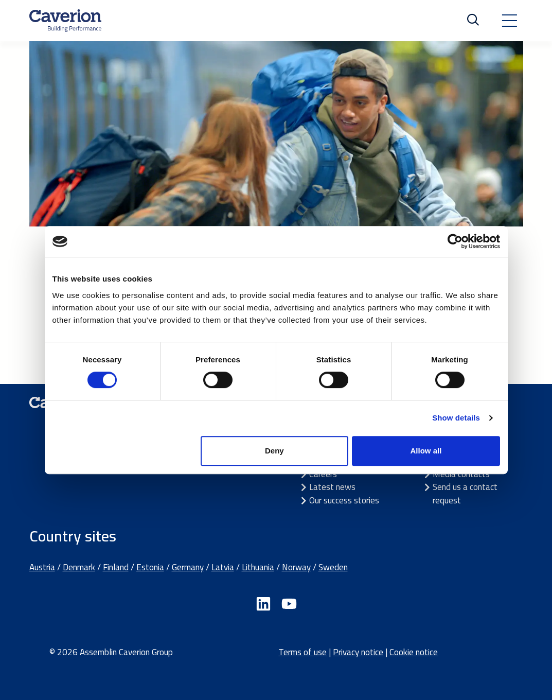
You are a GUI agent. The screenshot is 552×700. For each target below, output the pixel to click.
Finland (116, 567)
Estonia (150, 567)
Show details (456, 417)
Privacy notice (358, 652)
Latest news (332, 487)
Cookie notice (413, 652)
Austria (42, 567)
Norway (296, 567)
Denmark (79, 567)
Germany (188, 567)
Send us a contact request (465, 494)
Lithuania (258, 567)
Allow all (426, 450)
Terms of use (302, 652)
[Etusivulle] (65, 20)
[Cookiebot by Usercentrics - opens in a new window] (455, 241)
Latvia (222, 567)
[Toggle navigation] (509, 20)
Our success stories (344, 500)
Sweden (333, 567)
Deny (274, 450)
